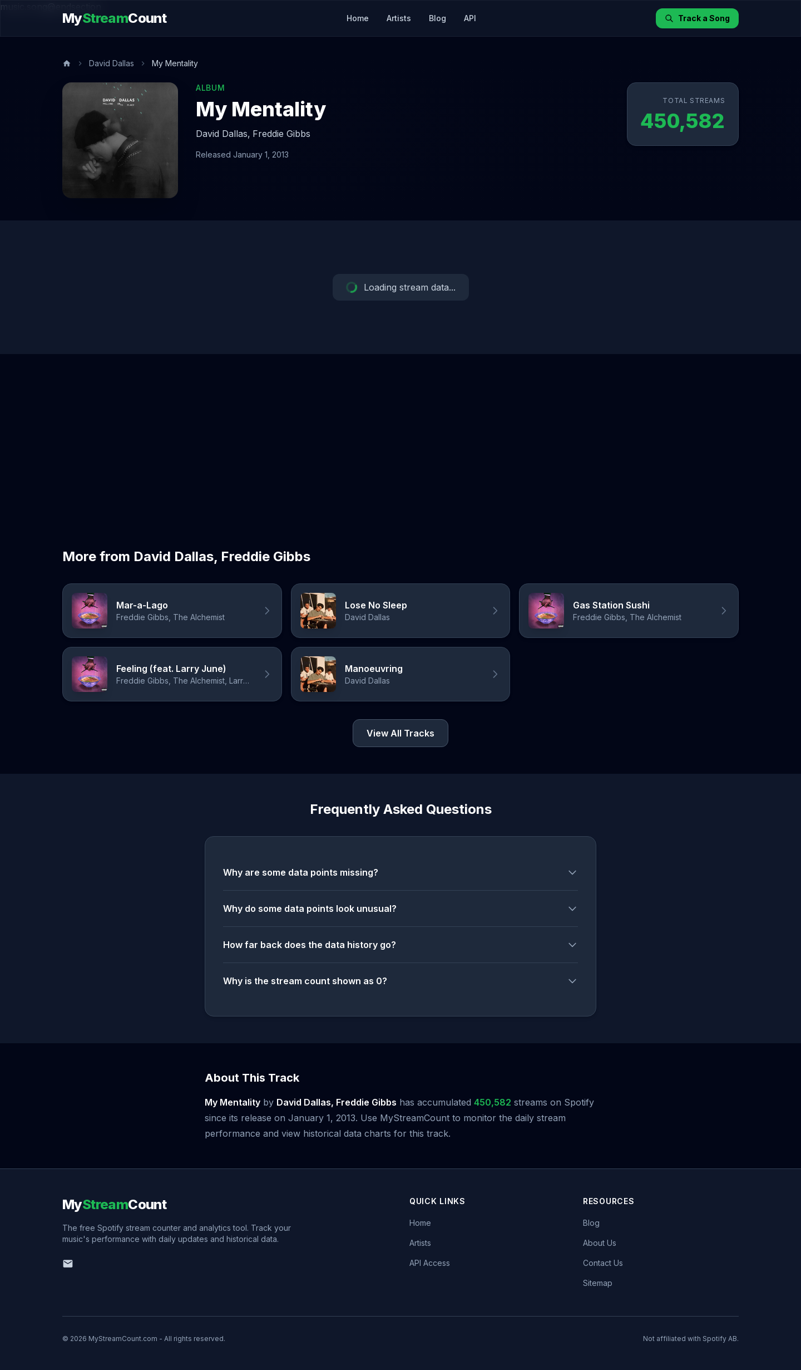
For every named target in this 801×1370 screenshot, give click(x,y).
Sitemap (597, 1283)
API (470, 18)
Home (358, 18)
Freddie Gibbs (281, 133)
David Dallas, (223, 133)
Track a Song (697, 18)
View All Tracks (400, 733)
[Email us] (67, 1263)
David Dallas (111, 63)
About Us (599, 1243)
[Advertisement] (400, 437)
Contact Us (603, 1263)
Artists (399, 18)
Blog (437, 18)
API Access (429, 1263)
